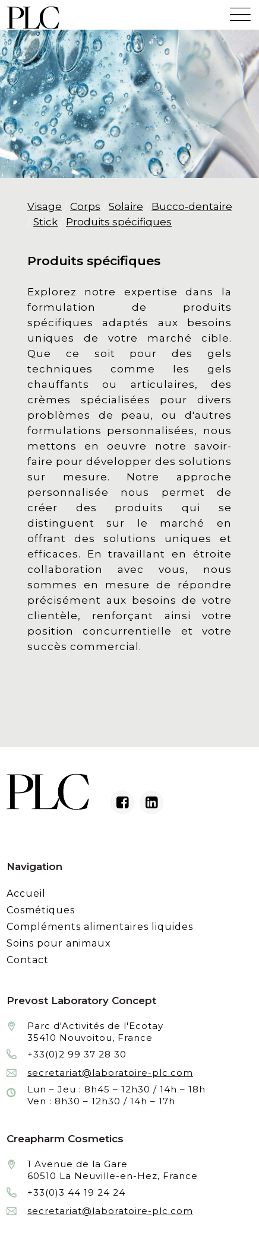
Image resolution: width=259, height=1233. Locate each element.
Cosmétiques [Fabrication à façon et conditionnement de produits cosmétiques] (41, 910)
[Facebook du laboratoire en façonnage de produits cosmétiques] (122, 802)
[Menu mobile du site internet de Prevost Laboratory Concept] (240, 11)
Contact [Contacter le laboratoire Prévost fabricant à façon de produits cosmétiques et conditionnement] (28, 960)
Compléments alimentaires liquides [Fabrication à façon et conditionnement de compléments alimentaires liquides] (100, 926)
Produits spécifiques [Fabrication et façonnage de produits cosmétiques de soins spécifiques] (119, 222)
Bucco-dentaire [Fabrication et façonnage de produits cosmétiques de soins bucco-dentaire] (191, 206)
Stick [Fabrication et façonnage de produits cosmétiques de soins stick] (45, 222)
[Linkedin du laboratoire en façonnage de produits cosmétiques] (151, 802)
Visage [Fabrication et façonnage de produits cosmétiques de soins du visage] (44, 206)
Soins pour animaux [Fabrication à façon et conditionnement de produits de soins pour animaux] (59, 943)
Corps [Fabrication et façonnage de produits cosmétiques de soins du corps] (85, 206)
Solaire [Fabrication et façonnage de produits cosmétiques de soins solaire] (126, 206)
